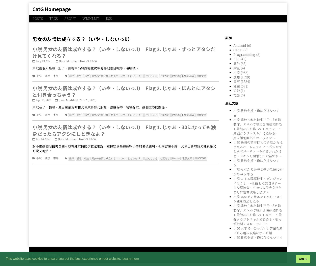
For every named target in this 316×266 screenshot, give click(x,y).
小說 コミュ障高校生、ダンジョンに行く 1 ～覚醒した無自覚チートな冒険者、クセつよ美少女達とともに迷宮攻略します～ (258, 185)
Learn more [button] (130, 258)
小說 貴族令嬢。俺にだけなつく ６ (256, 112)
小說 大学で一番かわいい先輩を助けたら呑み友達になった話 (258, 230)
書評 (55, 76)
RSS (109, 18)
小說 (39, 76)
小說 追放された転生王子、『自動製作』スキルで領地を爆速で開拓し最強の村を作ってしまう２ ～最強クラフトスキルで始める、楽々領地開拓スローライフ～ (257, 128)
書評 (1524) (241, 81)
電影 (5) (239, 95)
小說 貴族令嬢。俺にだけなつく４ (258, 237)
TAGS (53, 18)
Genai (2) (240, 50)
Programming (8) (247, 54)
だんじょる (151, 76)
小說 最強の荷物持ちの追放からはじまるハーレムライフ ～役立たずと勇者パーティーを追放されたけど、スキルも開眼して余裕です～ (258, 149)
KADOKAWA (188, 76)
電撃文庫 (201, 76)
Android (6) (242, 45)
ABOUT (70, 18)
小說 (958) (241, 72)
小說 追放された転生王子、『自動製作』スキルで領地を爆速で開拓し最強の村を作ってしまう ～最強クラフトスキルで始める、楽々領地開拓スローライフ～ (257, 214)
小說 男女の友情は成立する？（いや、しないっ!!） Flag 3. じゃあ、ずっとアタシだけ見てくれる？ (123, 52)
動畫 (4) (239, 68)
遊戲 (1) (239, 90)
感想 (47, 76)
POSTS (37, 18)
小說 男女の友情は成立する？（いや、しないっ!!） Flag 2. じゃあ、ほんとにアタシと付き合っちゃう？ (123, 91)
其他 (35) (240, 63)
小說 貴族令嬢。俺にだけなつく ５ (256, 162)
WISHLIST (90, 18)
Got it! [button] (303, 258)
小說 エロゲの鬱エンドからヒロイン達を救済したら (258, 199)
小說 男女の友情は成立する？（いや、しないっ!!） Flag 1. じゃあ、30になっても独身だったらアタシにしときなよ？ (124, 130)
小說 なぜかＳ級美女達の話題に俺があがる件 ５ (258, 171)
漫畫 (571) (240, 86)
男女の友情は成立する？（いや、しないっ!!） (117, 76)
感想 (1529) (241, 77)
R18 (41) (239, 59)
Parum (176, 76)
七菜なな (165, 76)
